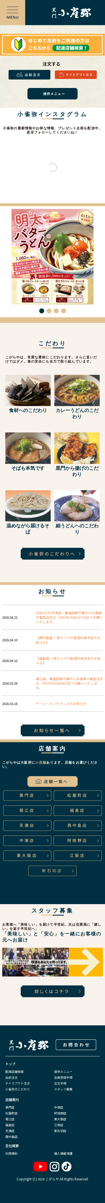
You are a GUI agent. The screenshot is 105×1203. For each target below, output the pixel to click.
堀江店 (10, 1119)
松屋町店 (11, 1113)
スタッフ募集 (63, 1089)
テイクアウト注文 (17, 1083)
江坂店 (58, 1125)
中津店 (58, 1107)
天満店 (10, 1130)
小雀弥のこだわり (17, 1089)
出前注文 (11, 1077)
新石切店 (60, 1130)
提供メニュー (63, 1071)
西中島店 (11, 1136)
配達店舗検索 (14, 1071)
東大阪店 (60, 1119)
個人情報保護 (63, 1153)
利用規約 (11, 1153)
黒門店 (10, 1107)
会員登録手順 (63, 1077)
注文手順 (60, 1083)
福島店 (10, 1125)
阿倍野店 (60, 1113)
